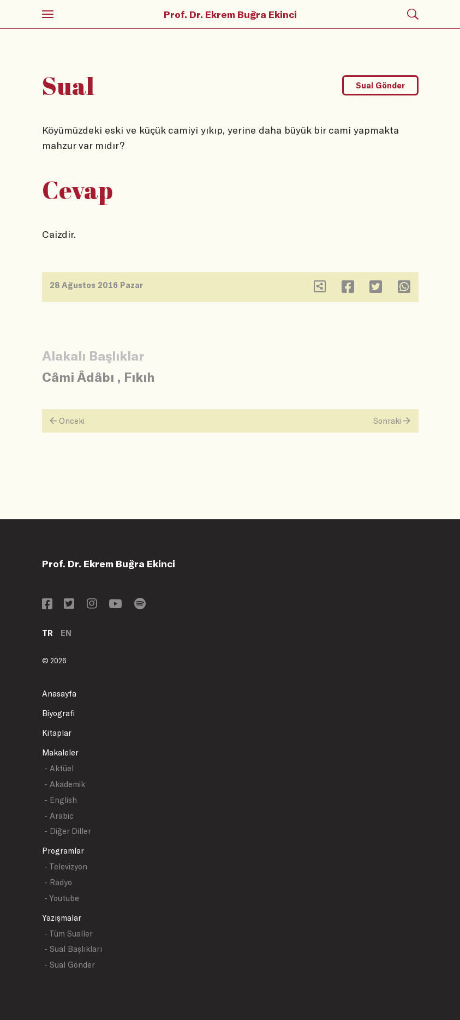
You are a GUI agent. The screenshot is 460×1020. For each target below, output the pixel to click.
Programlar (63, 850)
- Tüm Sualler (68, 933)
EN (66, 633)
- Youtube (61, 898)
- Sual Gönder (69, 964)
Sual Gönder (380, 85)
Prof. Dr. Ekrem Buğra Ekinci (230, 14)
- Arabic (59, 815)
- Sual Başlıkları (73, 948)
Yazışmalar (61, 917)
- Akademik (64, 784)
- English (60, 800)
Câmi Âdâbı (78, 377)
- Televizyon (65, 866)
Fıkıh (139, 377)
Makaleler (60, 752)
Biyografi (58, 713)
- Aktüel (59, 768)
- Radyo (58, 882)
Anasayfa (59, 693)
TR (47, 633)
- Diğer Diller (67, 831)
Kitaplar (56, 732)
